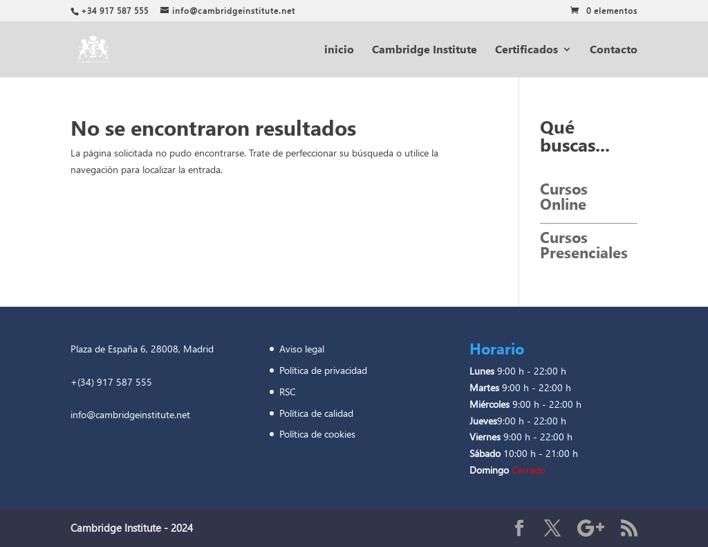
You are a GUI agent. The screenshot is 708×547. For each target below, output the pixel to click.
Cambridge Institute (424, 50)
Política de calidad (317, 413)
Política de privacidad (326, 370)
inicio (339, 50)
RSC (289, 391)
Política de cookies (318, 433)
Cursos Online (564, 196)
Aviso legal (301, 348)
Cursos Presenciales (584, 244)
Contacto (613, 50)
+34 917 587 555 (115, 11)
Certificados (526, 50)
